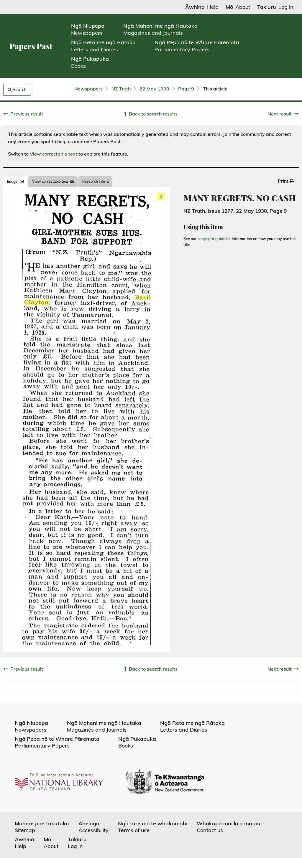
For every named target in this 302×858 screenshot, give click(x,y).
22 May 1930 (154, 89)
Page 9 (186, 89)
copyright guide (211, 238)
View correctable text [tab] (53, 181)
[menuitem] (286, 181)
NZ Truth (121, 89)
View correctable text (53, 154)
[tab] (15, 181)
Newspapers (88, 89)
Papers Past (30, 46)
